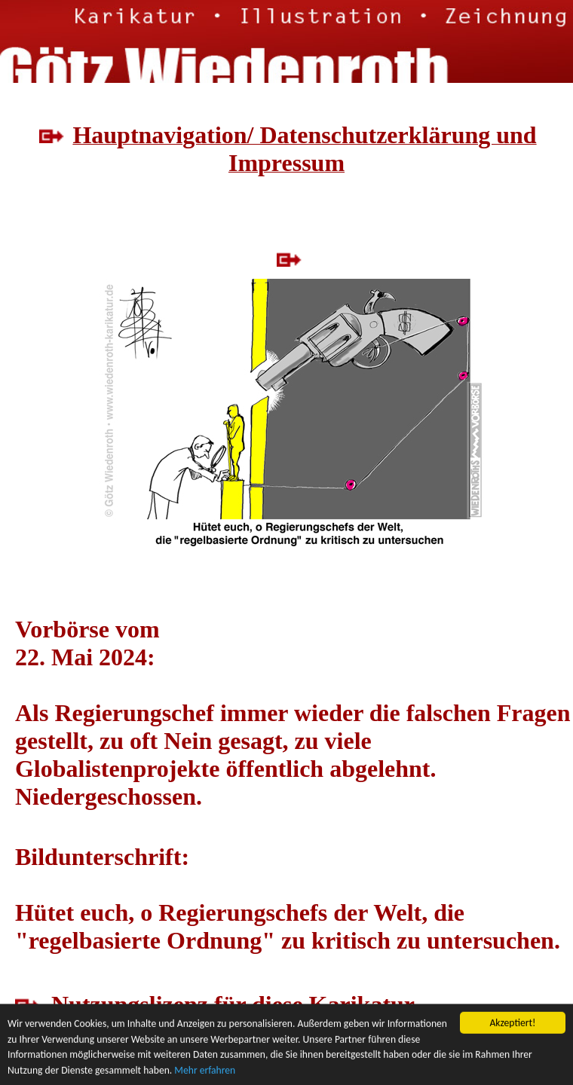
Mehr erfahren (204, 1071)
